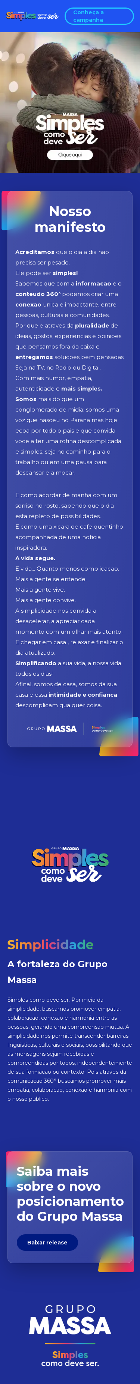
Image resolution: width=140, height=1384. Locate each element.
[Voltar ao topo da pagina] (32, 16)
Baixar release (47, 1242)
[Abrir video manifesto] (70, 102)
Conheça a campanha (88, 16)
